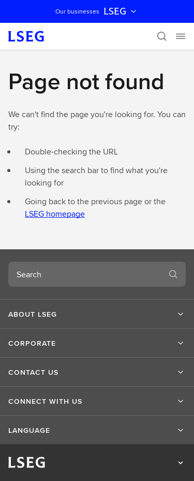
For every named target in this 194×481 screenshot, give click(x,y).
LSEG (121, 11)
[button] (97, 314)
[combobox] (84, 274)
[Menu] (180, 36)
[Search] (162, 36)
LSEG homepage (55, 214)
